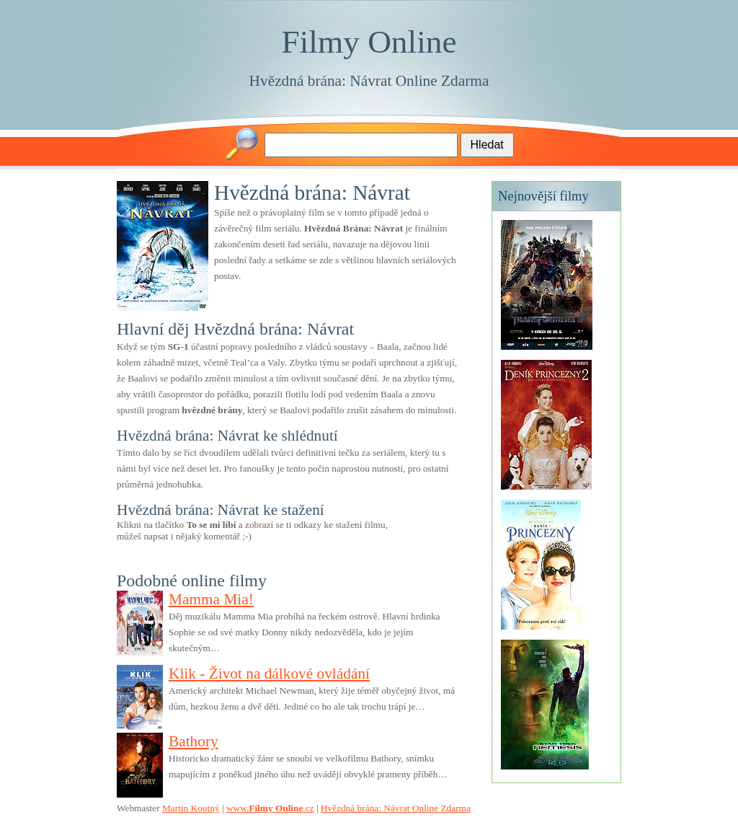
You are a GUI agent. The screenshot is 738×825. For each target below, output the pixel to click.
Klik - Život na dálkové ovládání (269, 673)
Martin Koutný (191, 808)
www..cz (270, 808)
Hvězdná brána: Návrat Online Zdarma (369, 80)
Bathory (193, 741)
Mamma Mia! (211, 599)
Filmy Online (368, 42)
